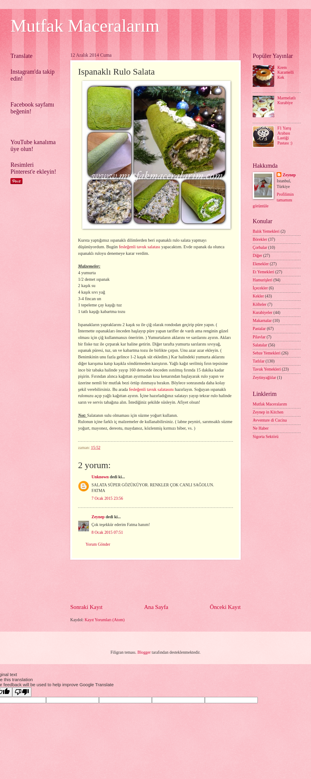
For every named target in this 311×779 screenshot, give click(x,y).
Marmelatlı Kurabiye (287, 100)
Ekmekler (261, 264)
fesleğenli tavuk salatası (139, 246)
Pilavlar (259, 337)
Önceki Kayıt (225, 607)
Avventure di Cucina (270, 420)
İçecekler (260, 288)
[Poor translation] (21, 692)
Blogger (143, 652)
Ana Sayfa (156, 607)
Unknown (100, 477)
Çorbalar (260, 247)
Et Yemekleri (263, 272)
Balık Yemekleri (266, 231)
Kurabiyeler (262, 312)
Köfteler (259, 304)
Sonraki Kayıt (86, 607)
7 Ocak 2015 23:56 (107, 498)
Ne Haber (261, 428)
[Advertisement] (179, 581)
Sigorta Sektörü (265, 436)
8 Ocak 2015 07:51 (107, 532)
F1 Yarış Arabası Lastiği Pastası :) (285, 135)
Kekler (258, 296)
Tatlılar (259, 361)
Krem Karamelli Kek (286, 72)
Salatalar (260, 345)
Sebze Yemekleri (266, 353)
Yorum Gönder (98, 544)
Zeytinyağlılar (264, 377)
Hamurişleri (262, 280)
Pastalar (259, 328)
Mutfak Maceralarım (84, 26)
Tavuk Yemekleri (267, 369)
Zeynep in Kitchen (268, 412)
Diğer (257, 255)
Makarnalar (262, 320)
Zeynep (98, 517)
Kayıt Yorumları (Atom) (105, 620)
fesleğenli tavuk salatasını (151, 389)
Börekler (260, 239)
